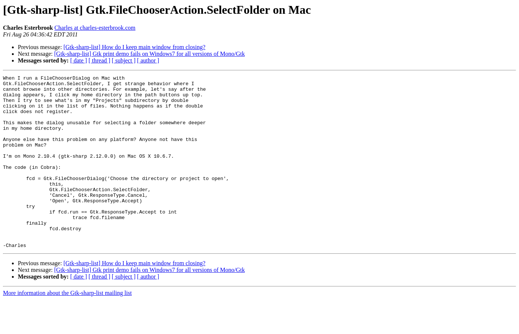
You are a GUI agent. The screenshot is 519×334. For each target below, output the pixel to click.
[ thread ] (99, 60)
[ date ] (78, 60)
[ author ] (148, 60)
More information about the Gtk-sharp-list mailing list (67, 327)
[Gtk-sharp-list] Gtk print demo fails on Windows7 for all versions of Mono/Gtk (149, 54)
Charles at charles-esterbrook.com (94, 28)
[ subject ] (124, 60)
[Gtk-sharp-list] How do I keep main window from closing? (134, 47)
